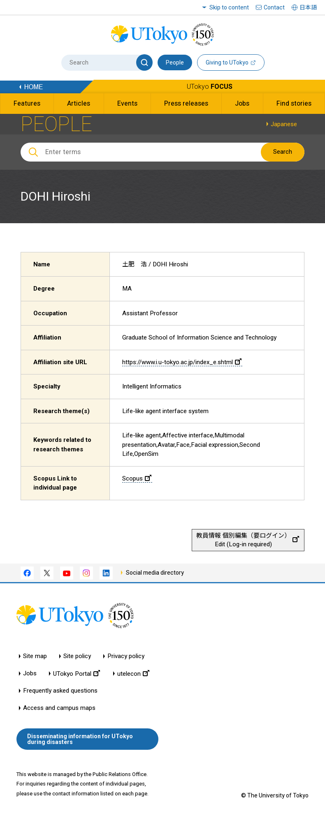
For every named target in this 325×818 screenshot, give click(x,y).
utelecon (133, 673)
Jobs (30, 673)
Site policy (77, 656)
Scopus (136, 478)
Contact (274, 7)
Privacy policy (125, 656)
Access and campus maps (59, 708)
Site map (35, 656)
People (175, 62)
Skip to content (229, 7)
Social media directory (155, 572)
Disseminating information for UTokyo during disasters (80, 739)
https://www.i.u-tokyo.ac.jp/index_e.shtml (181, 362)
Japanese (284, 124)
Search (282, 151)
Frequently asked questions (60, 691)
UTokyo (209, 86)
